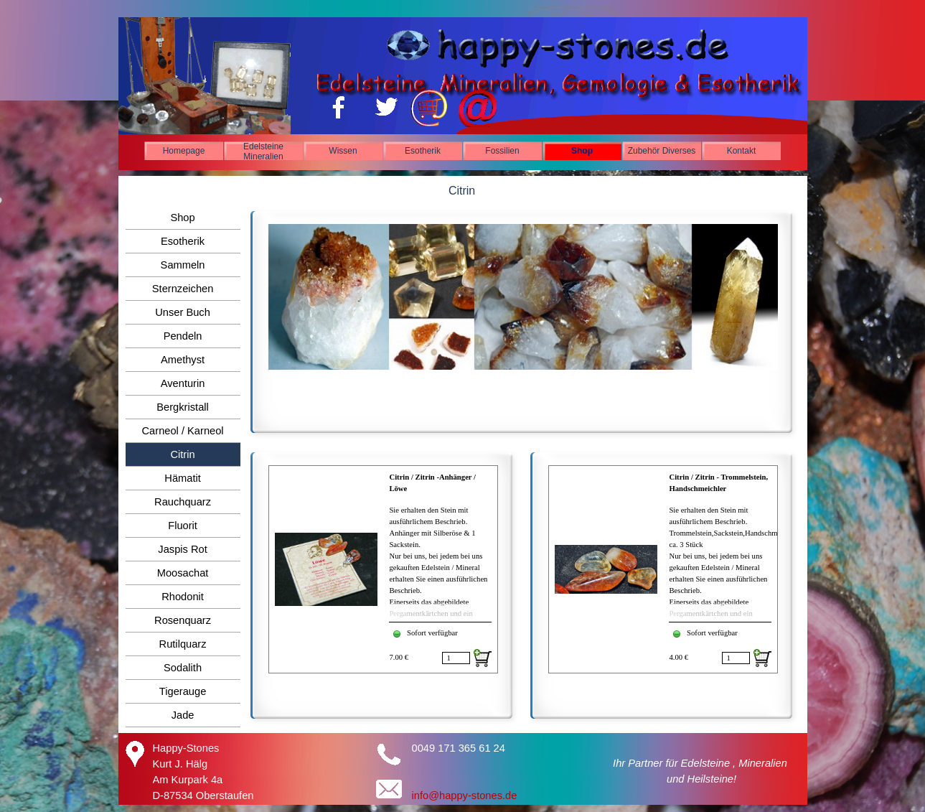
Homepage (184, 151)
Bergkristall (182, 407)
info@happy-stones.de (464, 795)
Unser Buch (182, 312)
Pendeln (183, 336)
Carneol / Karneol (183, 431)
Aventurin (183, 383)
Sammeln (183, 265)
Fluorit (182, 525)
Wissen (343, 151)
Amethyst (183, 359)
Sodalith (183, 667)
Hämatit (182, 478)
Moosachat (183, 573)
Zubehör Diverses (662, 151)
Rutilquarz (183, 644)
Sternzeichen (183, 288)
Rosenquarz (182, 620)
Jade (183, 715)
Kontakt (741, 151)
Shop (582, 151)
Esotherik (423, 151)
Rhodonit (182, 596)
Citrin (182, 454)
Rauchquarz (182, 502)
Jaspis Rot (182, 549)
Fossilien (502, 151)
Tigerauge (182, 691)
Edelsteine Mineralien (263, 151)
